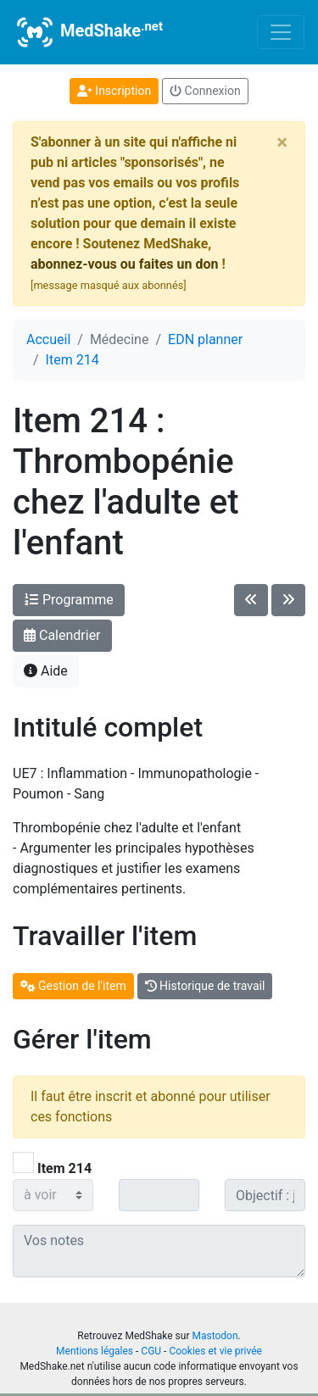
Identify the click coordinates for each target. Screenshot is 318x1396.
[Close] (281, 142)
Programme (69, 600)
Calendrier (62, 635)
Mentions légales (94, 1351)
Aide (46, 671)
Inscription (114, 90)
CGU (151, 1351)
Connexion (205, 90)
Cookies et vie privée (215, 1351)
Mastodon (214, 1336)
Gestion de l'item (73, 986)
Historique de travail (205, 986)
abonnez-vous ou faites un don (124, 264)
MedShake (88, 32)
